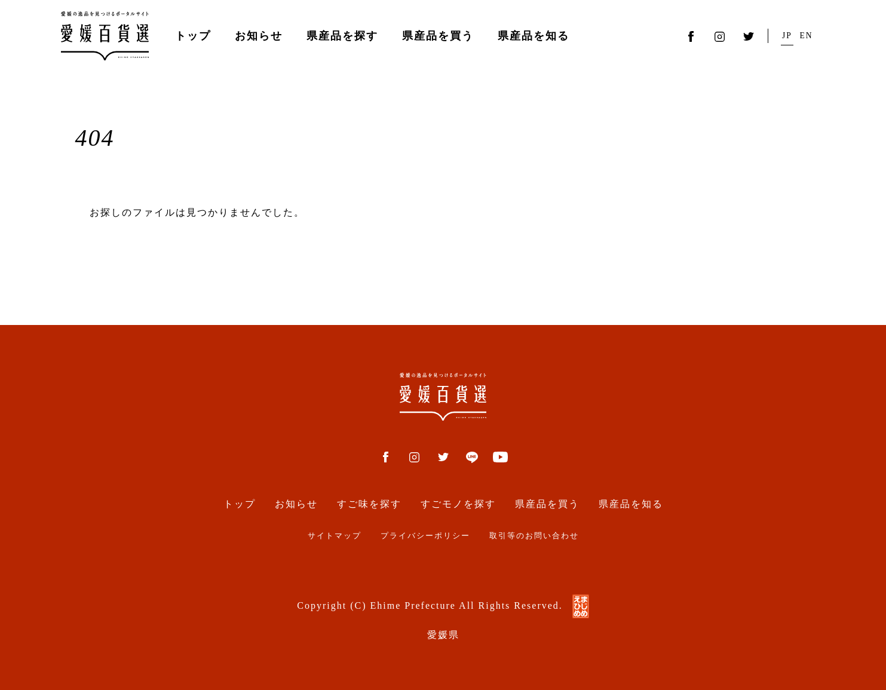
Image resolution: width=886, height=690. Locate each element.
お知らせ (259, 36)
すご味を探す (369, 504)
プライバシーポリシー (425, 536)
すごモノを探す (458, 504)
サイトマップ (334, 536)
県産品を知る (533, 36)
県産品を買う (438, 36)
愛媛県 (443, 635)
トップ (193, 36)
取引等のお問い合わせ (534, 536)
